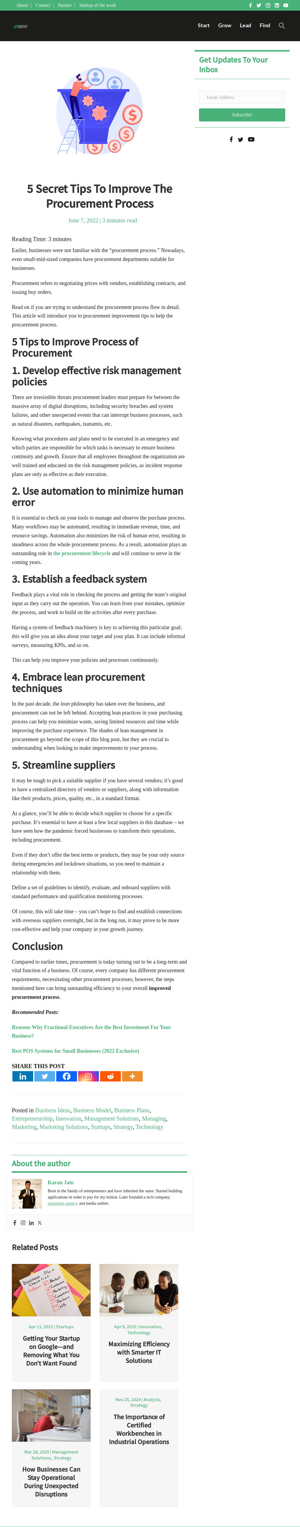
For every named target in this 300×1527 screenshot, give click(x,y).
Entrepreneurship (32, 1119)
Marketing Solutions (63, 1127)
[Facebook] (66, 1076)
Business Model (92, 1110)
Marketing (24, 1127)
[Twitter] (44, 1076)
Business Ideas (52, 1110)
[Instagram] (88, 1076)
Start (203, 25)
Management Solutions (111, 1119)
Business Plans (132, 1110)
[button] (282, 27)
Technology (149, 1127)
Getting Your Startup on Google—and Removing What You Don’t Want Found (51, 1351)
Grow (224, 25)
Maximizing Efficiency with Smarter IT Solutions (139, 1352)
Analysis (152, 1400)
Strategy (123, 1127)
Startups (100, 1127)
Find (264, 25)
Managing (154, 1119)
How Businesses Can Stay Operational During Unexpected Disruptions (51, 1482)
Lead (245, 25)
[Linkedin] (22, 1076)
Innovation (68, 1119)
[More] (132, 1076)
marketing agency (62, 1203)
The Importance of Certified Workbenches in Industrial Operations (139, 1429)
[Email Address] (242, 97)
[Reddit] (110, 1076)
